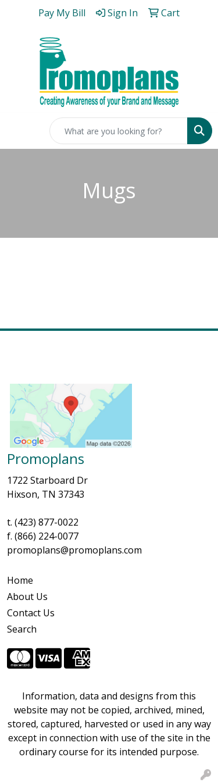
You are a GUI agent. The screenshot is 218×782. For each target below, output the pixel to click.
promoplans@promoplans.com (74, 550)
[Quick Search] (118, 130)
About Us (27, 596)
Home (20, 580)
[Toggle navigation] (18, 131)
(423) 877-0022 (46, 522)
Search (22, 629)
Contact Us (31, 612)
